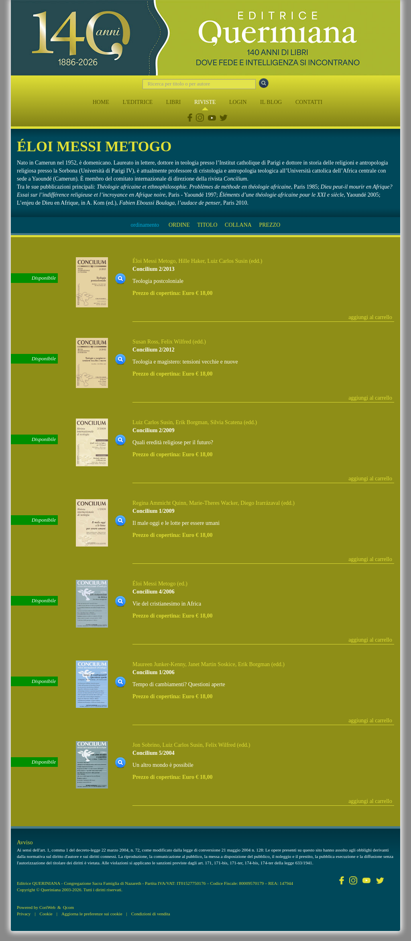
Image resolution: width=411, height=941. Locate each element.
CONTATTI (308, 102)
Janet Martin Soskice (211, 664)
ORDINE (179, 225)
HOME (101, 102)
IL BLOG (271, 102)
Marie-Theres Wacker (213, 503)
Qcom (68, 907)
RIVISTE (205, 102)
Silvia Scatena (226, 422)
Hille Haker (191, 261)
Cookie (45, 913)
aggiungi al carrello (370, 317)
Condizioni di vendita (150, 913)
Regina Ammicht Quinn (159, 503)
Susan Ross (145, 342)
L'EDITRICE (137, 102)
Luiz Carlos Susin (228, 261)
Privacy (24, 913)
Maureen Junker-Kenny (158, 664)
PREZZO (269, 225)
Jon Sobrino (145, 745)
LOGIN (238, 102)
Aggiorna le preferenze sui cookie (91, 913)
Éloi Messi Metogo (153, 261)
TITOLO (207, 225)
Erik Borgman (191, 422)
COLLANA (238, 225)
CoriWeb (47, 907)
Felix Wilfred (176, 342)
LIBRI (173, 102)
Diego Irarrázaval (260, 503)
